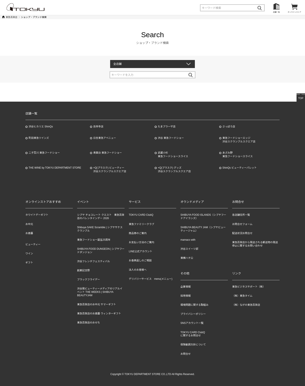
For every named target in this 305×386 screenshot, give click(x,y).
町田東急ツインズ (39, 137)
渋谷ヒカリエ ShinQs (41, 126)
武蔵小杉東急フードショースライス (173, 154)
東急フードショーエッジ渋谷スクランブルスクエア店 (238, 139)
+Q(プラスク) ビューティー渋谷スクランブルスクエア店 (109, 169)
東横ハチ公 (186, 257)
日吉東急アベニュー (104, 137)
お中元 (29, 224)
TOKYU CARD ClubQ (141, 214)
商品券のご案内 (138, 233)
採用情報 (185, 295)
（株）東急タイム (242, 295)
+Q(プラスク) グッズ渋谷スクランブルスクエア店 (174, 169)
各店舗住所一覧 (241, 214)
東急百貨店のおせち (88, 322)
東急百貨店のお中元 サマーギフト (96, 304)
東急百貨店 (11, 17)
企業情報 (185, 286)
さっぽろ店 (228, 126)
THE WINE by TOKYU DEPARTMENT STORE (55, 167)
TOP (300, 98)
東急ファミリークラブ (141, 224)
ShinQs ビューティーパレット (239, 167)
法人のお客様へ (138, 269)
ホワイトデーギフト (36, 214)
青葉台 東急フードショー (107, 152)
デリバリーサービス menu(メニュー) (150, 278)
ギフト (29, 262)
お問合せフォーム (242, 224)
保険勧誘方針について (193, 344)
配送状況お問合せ (242, 233)
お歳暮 (29, 233)
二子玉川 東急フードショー (44, 152)
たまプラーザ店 (166, 126)
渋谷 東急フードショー (171, 137)
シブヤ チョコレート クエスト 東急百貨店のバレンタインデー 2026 (100, 216)
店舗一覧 (276, 12)
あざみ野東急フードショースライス (237, 154)
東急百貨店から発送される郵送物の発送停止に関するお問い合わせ (255, 244)
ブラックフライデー (88, 279)
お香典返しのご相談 (140, 260)
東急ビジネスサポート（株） (248, 286)
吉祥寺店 (98, 126)
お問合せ (185, 353)
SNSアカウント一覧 (192, 323)
